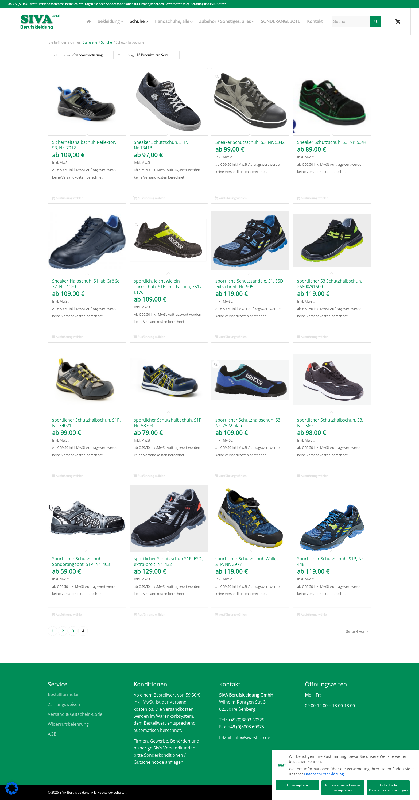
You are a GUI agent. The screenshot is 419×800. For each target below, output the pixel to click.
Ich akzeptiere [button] (297, 784)
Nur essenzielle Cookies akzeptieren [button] (343, 787)
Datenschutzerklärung (324, 772)
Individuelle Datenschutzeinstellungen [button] (388, 787)
